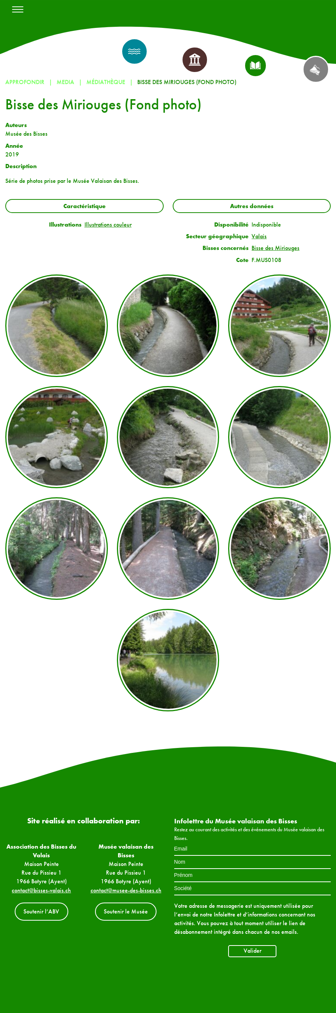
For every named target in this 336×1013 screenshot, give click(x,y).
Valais (259, 236)
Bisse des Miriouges (275, 248)
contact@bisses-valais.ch (41, 890)
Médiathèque (105, 82)
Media (65, 82)
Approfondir (24, 82)
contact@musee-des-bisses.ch (126, 890)
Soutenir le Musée (126, 911)
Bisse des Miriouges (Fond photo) (186, 82)
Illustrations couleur (108, 224)
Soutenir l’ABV (41, 911)
